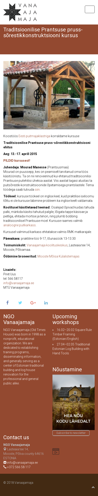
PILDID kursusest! (16, 160)
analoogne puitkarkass (19, 225)
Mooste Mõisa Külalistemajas (58, 256)
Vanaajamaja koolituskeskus (47, 245)
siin (37, 189)
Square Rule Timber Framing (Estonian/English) (72, 334)
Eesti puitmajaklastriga (34, 136)
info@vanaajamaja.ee (18, 283)
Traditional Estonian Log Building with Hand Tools (71, 349)
